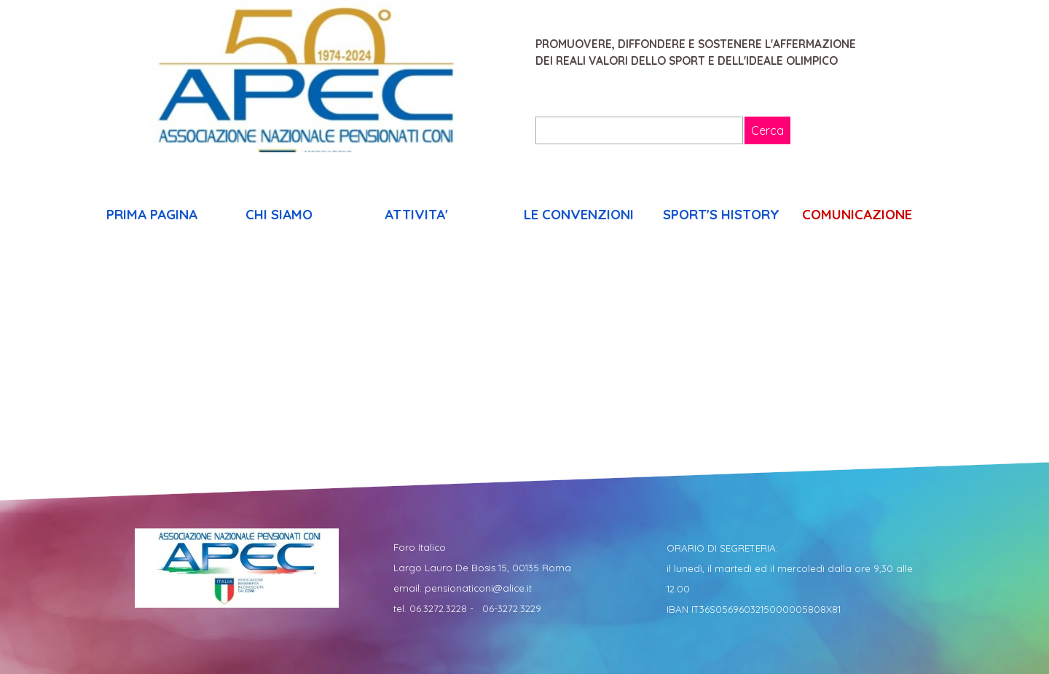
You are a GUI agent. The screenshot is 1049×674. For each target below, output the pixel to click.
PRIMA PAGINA (151, 214)
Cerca (767, 130)
